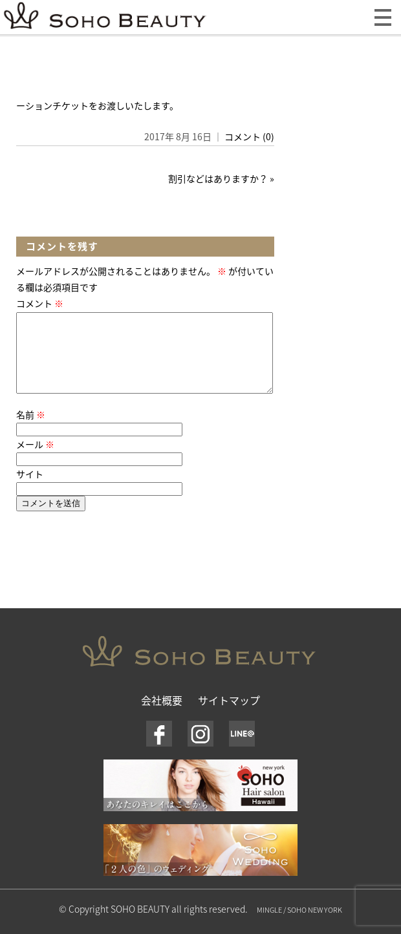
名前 (30, 429)
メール (35, 459)
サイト (29, 489)
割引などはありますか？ (218, 178)
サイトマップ (229, 715)
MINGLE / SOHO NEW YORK (299, 925)
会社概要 (161, 715)
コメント (39, 303)
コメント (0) (249, 136)
